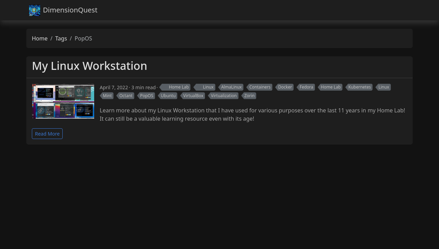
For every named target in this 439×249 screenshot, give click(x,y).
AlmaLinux (231, 87)
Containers (259, 87)
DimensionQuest (63, 10)
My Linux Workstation (89, 65)
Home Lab (175, 87)
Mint (107, 96)
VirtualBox (193, 96)
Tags (61, 38)
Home (40, 38)
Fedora (306, 87)
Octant (126, 96)
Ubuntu (168, 96)
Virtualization (223, 96)
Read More (47, 133)
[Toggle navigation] (404, 10)
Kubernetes (359, 87)
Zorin (249, 96)
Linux (205, 87)
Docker (285, 87)
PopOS (146, 96)
